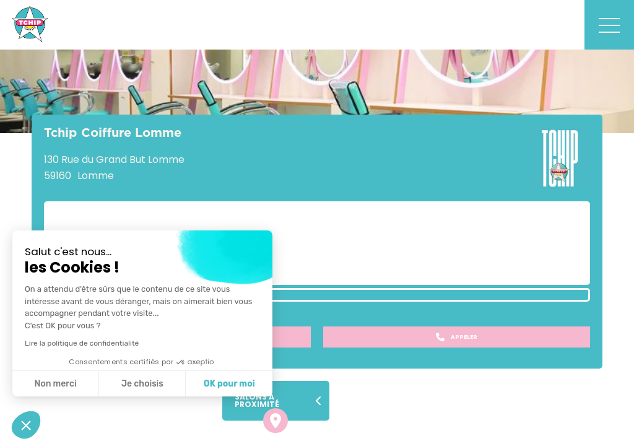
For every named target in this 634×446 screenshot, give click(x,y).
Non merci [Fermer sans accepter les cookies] (55, 383)
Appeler (456, 337)
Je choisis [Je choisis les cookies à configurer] (142, 383)
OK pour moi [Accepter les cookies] (229, 383)
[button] (26, 425)
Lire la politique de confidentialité (82, 343)
